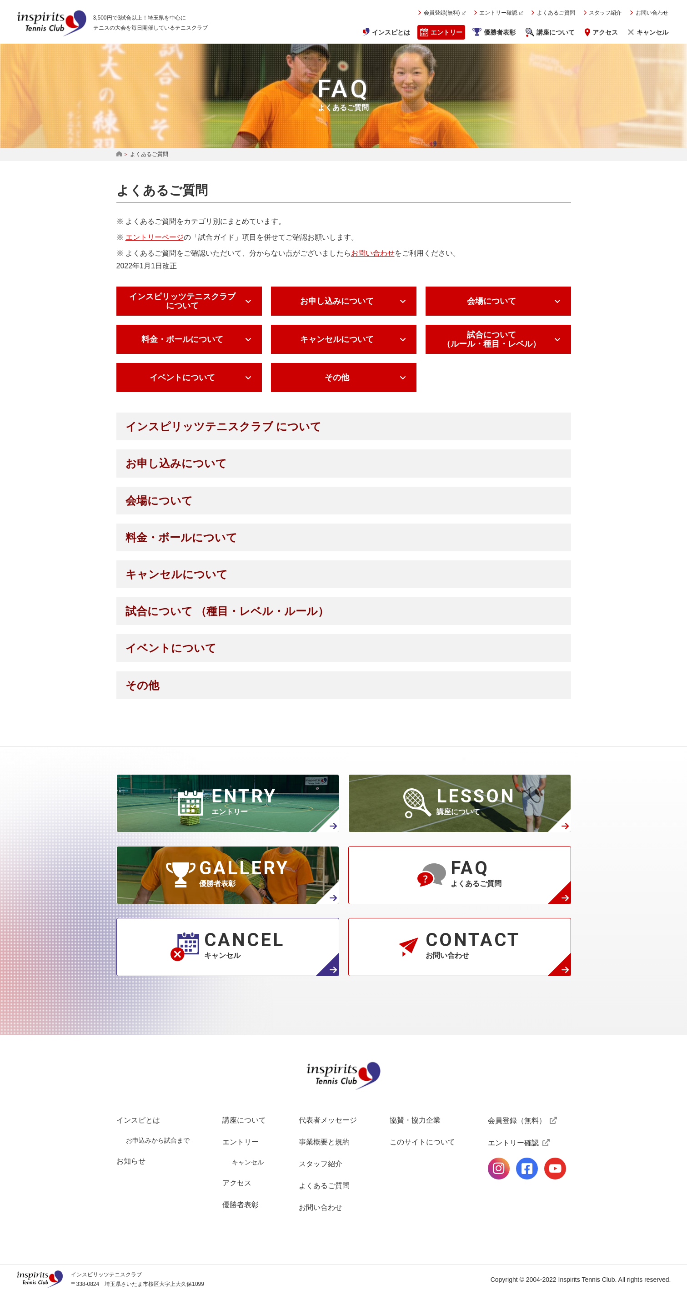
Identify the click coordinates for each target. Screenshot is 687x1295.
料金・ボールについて (182, 339)
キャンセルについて (337, 339)
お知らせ (130, 1161)
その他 (337, 377)
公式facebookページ (527, 1168)
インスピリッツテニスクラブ (51, 23)
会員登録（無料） (517, 1120)
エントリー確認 (498, 13)
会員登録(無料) (442, 13)
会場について (491, 301)
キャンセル (652, 32)
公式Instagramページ (499, 1168)
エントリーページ (154, 237)
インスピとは (391, 32)
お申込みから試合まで (158, 1140)
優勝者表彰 (500, 32)
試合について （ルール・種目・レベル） (491, 339)
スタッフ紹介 (605, 13)
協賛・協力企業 (415, 1120)
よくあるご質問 (556, 13)
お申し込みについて (337, 301)
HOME (119, 154)
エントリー (446, 32)
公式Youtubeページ (555, 1168)
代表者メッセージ (328, 1120)
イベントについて (182, 377)
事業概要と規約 (324, 1142)
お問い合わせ (652, 13)
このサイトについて (422, 1142)
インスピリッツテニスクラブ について (182, 301)
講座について (556, 32)
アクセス (605, 32)
